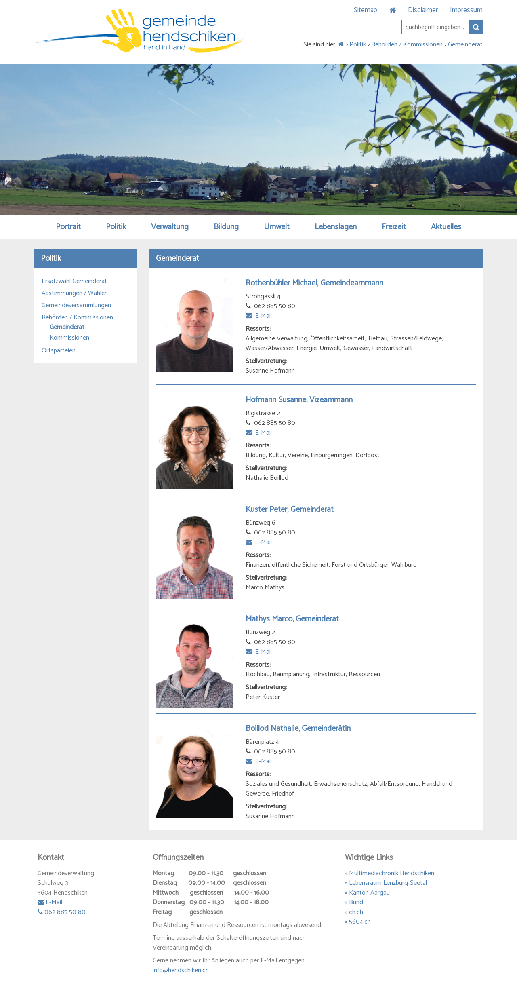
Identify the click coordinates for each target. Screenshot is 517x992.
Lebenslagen (336, 227)
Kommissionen (69, 338)
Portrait (68, 227)
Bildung (226, 227)
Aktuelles (446, 227)
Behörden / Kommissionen (407, 44)
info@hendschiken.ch (181, 970)
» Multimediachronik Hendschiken (389, 873)
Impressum (466, 10)
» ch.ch (354, 912)
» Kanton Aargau (367, 892)
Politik (357, 44)
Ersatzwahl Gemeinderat (74, 281)
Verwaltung (170, 227)
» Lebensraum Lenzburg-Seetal (386, 883)
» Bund (354, 902)
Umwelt (277, 227)
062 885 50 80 (62, 912)
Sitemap (365, 10)
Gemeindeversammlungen (76, 305)
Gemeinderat (465, 44)
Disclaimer (423, 10)
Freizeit (394, 227)
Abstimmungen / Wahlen (75, 293)
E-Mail (259, 315)
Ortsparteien (59, 351)
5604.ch (360, 921)
